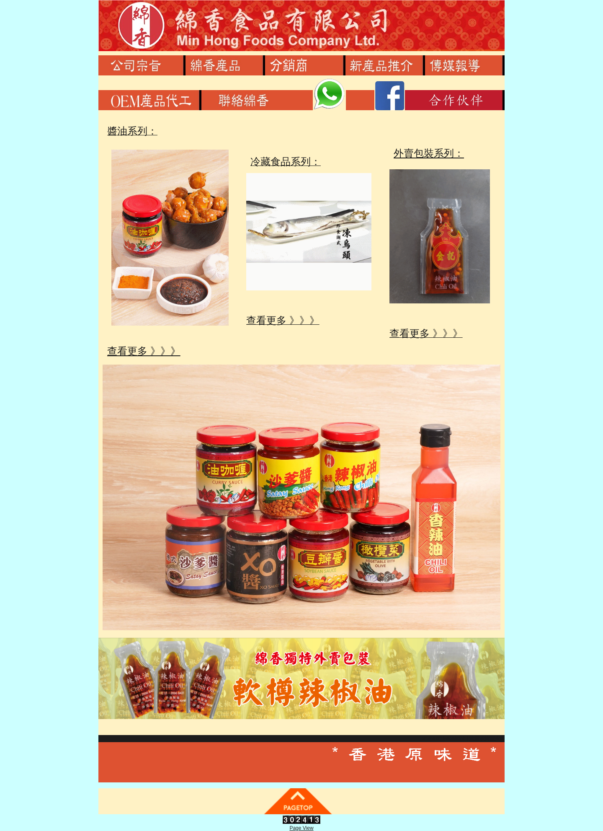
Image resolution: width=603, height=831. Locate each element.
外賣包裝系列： (418, 153)
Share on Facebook (443, 738)
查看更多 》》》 (139, 351)
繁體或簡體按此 (487, 738)
